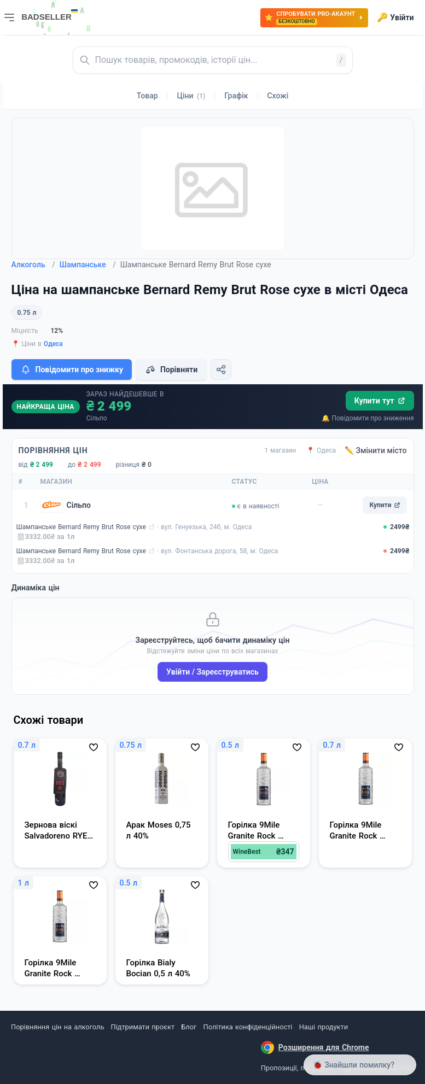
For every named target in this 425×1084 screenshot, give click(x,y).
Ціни (191, 95)
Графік (236, 95)
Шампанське (88, 264)
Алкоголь (33, 264)
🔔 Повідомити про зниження (368, 418)
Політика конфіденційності (248, 1027)
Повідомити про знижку (71, 369)
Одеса (53, 344)
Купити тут (379, 400)
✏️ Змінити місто (376, 450)
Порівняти (171, 369)
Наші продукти (323, 1027)
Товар (147, 95)
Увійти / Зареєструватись (212, 671)
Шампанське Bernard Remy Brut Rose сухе (81, 527)
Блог (188, 1027)
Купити (384, 505)
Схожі (277, 95)
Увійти (395, 17)
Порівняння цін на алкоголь (57, 1027)
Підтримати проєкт (142, 1027)
